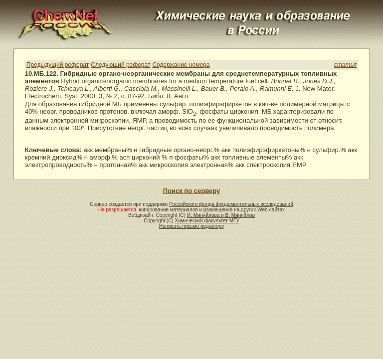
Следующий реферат (120, 64)
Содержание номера (180, 64)
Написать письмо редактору (191, 226)
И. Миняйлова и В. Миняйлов (221, 215)
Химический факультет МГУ (207, 220)
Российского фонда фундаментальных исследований (231, 204)
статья (345, 64)
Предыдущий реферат (57, 64)
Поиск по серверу (191, 190)
